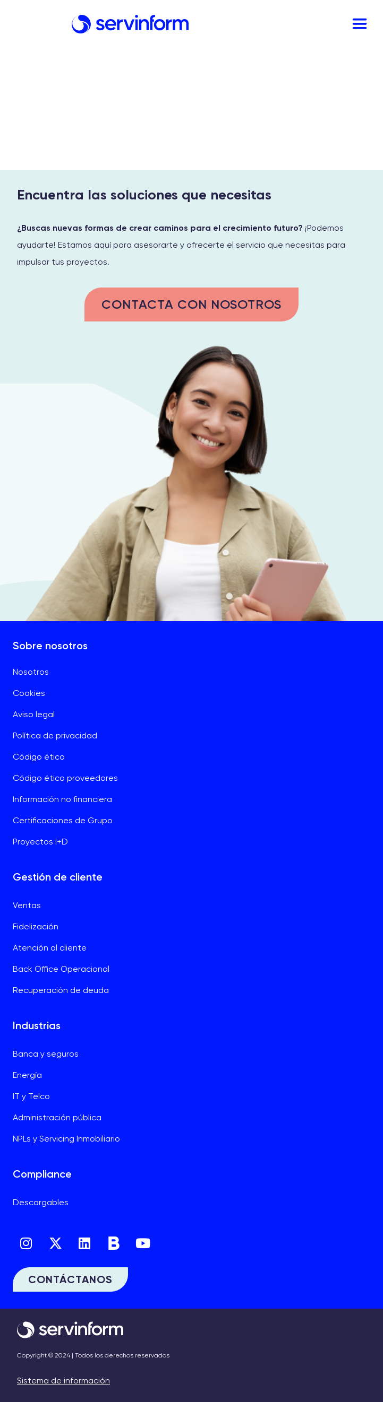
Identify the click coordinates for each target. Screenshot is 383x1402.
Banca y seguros (46, 1054)
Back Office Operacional (61, 969)
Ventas (27, 905)
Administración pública (57, 1117)
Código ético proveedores (65, 778)
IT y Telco (31, 1096)
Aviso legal (34, 714)
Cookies (29, 693)
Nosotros (31, 672)
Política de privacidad (55, 735)
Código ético (39, 757)
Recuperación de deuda (61, 990)
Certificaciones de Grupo (63, 820)
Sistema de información (63, 1380)
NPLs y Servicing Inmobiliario (66, 1139)
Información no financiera (62, 799)
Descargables (41, 1202)
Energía (27, 1075)
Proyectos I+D (40, 842)
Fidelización (35, 926)
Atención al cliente (50, 948)
